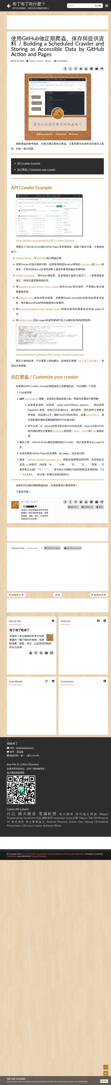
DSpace (83, 817)
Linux (69, 817)
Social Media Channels (46, 854)
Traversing (58, 430)
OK (104, 1081)
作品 (38, 817)
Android (51, 821)
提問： (15, 751)
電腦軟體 (48, 814)
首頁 (57, 594)
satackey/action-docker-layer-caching (39, 286)
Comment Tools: (18, 548)
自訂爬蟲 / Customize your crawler (36, 169)
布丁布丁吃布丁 (30, 501)
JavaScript (59, 817)
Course (38, 825)
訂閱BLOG (87, 507)
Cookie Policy (82, 1081)
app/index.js (31, 398)
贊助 (99, 507)
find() (76, 430)
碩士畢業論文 (35, 821)
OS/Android (101, 821)
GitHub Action (24, 258)
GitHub (48, 61)
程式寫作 (18, 821)
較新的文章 (16, 594)
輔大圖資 (27, 814)
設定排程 (41, 258)
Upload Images (52, 548)
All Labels (22, 809)
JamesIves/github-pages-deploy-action (40, 308)
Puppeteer (86, 264)
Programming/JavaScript (21, 817)
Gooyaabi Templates (39, 856)
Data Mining (85, 821)
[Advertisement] (57, 22)
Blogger (103, 814)
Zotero (73, 821)
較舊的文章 (98, 594)
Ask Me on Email (73, 548)
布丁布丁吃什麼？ (28, 3)
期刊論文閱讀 (87, 814)
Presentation (14, 825)
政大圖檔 (66, 814)
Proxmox (62, 821)
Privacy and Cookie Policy (74, 854)
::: (8, 13)
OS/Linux (27, 825)
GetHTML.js (92, 414)
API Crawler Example (28, 163)
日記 (11, 814)
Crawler (32, 61)
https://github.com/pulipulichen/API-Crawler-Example (45, 240)
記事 (75, 817)
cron (26, 464)
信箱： (20, 747)
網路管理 (47, 817)
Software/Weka (52, 825)
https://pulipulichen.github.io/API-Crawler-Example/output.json (50, 354)
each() (85, 430)
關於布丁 (73, 507)
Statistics (59, 854)
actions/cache (26, 297)
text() (94, 430)
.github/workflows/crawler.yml (43, 459)
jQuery (98, 264)
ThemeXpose (12, 856)
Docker (40, 61)
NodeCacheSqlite (25, 275)
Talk (90, 817)
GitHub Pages (25, 320)
